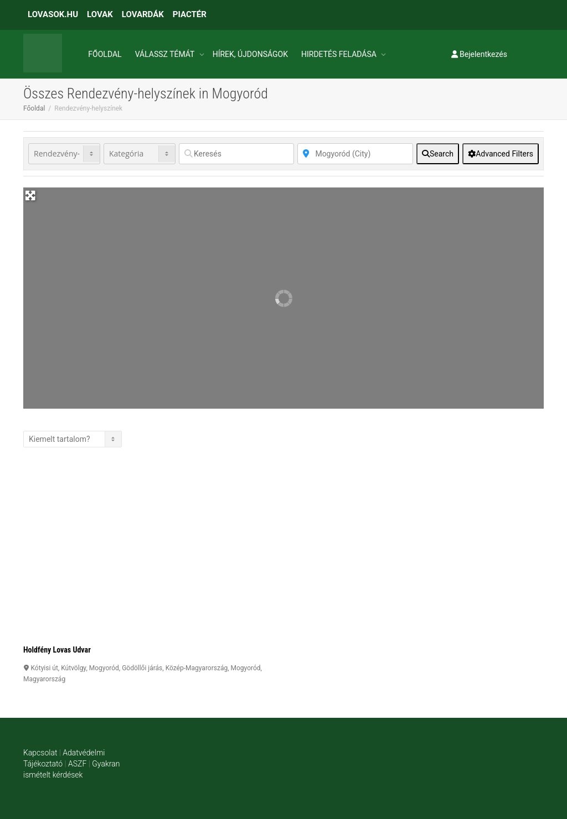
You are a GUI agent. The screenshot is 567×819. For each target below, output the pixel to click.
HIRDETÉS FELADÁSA (339, 54)
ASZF (77, 763)
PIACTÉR (190, 14)
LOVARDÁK (143, 14)
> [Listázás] (72, 439)
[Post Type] (64, 153)
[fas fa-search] (437, 153)
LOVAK (100, 14)
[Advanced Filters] (500, 153)
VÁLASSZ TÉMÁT (166, 54)
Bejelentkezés (479, 54)
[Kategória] (140, 153)
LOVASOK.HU (53, 14)
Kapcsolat (40, 752)
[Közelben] (355, 153)
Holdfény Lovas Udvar (57, 649)
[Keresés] (236, 153)
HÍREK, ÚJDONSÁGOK (250, 54)
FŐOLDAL (104, 54)
